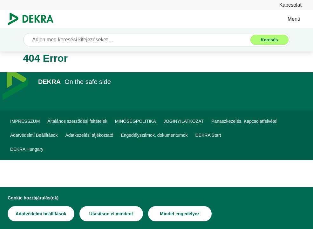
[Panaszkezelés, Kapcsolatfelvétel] (244, 121)
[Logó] (33, 19)
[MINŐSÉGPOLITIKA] (135, 121)
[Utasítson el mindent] (111, 213)
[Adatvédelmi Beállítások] (34, 135)
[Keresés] (269, 40)
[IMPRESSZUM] (25, 121)
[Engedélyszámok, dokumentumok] (154, 135)
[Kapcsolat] (290, 5)
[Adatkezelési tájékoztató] (89, 135)
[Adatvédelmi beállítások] (41, 213)
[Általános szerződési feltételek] (77, 121)
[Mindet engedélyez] (180, 213)
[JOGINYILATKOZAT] (184, 121)
